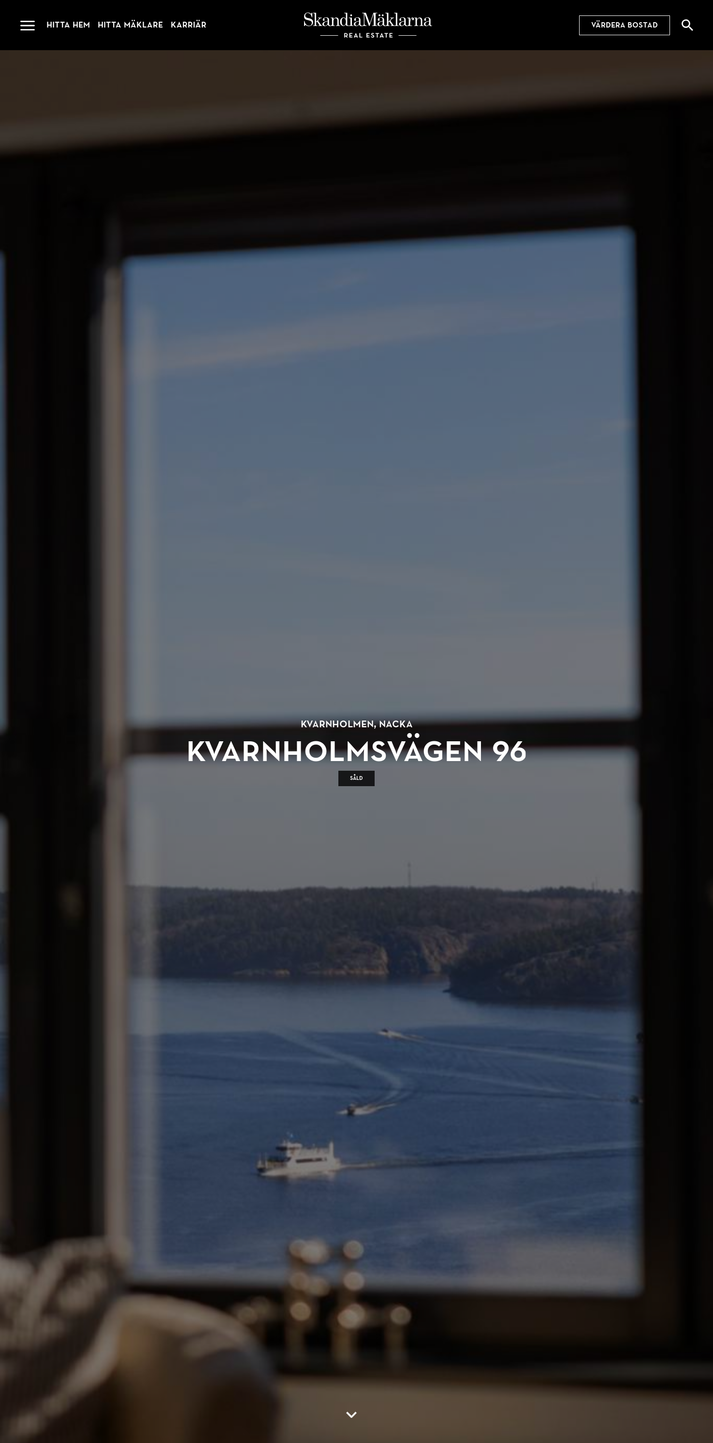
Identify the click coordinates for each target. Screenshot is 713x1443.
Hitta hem (68, 24)
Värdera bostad (624, 25)
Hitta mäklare (130, 24)
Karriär (188, 24)
